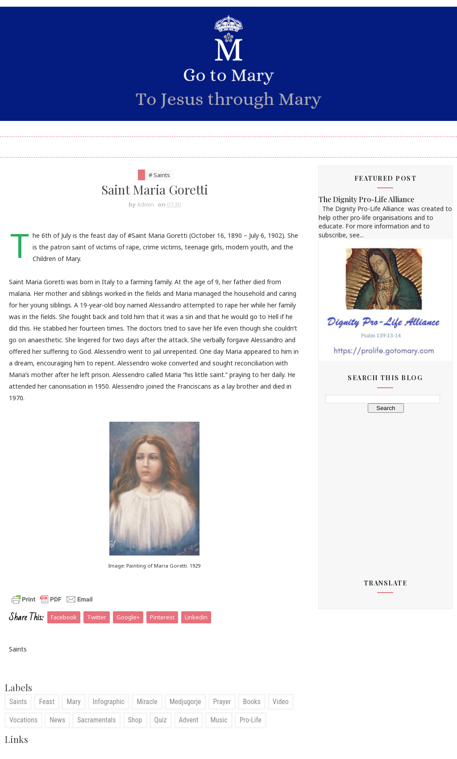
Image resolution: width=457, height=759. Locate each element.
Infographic (109, 701)
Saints (18, 701)
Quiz (160, 720)
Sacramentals (96, 720)
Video (281, 701)
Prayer (222, 701)
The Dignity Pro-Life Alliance (366, 199)
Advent (189, 720)
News (57, 720)
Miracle (147, 701)
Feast (46, 701)
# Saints (159, 175)
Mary (73, 701)
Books (251, 701)
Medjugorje (185, 701)
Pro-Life (251, 720)
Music (218, 720)
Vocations (23, 720)
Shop (135, 720)
